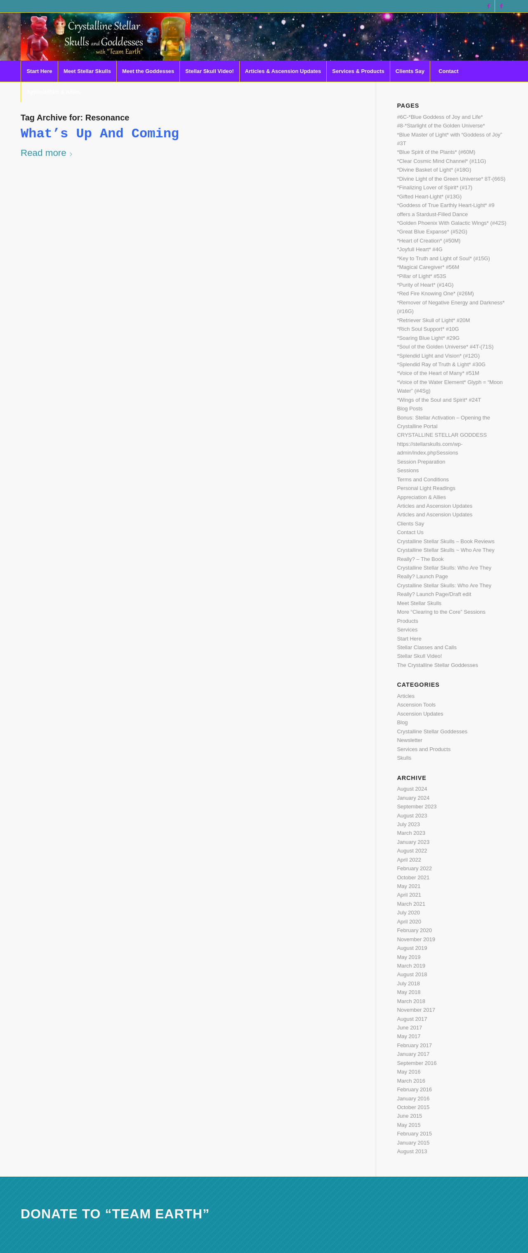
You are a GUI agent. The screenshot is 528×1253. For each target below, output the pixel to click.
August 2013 (412, 1151)
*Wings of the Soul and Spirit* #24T (439, 400)
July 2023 (408, 824)
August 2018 (412, 974)
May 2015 (408, 1125)
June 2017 (409, 1028)
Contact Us (410, 532)
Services (407, 629)
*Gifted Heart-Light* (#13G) (429, 196)
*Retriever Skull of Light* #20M (433, 320)
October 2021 (413, 877)
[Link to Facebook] (489, 6)
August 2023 (412, 816)
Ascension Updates (420, 714)
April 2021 (409, 895)
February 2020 (414, 930)
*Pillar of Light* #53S (421, 276)
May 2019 (408, 957)
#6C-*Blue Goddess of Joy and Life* (440, 117)
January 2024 (413, 798)
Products (407, 621)
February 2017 (414, 1045)
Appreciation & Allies (421, 497)
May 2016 (408, 1072)
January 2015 (413, 1143)
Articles (406, 696)
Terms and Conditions (423, 479)
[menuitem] (39, 71)
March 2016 (411, 1081)
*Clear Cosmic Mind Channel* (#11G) (441, 161)
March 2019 (411, 966)
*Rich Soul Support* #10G (428, 329)
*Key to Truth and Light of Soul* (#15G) (443, 258)
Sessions (408, 470)
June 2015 (409, 1116)
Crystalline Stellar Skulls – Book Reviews (445, 541)
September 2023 (416, 806)
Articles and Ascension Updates (434, 506)
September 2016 (416, 1063)
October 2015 (413, 1107)
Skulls (404, 758)
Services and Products (423, 749)
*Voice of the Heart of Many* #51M (438, 373)
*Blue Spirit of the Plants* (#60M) (436, 152)
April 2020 (409, 922)
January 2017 (413, 1054)
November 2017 (416, 1010)
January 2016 (413, 1098)
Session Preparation (421, 462)
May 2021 (408, 886)
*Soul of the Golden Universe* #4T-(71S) (445, 347)
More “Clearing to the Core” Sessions (441, 612)
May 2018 (408, 992)
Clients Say (410, 524)
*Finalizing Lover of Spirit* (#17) (434, 187)
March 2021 (411, 904)
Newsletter (409, 740)
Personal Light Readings (426, 488)
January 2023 (413, 842)
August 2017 (412, 1019)
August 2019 (412, 948)
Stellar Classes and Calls (427, 647)
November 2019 (416, 939)
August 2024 (412, 789)
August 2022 (412, 851)
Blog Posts (409, 408)
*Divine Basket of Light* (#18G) (434, 170)
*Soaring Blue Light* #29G (428, 338)
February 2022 (414, 868)
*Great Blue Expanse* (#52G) (432, 231)
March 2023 (411, 833)
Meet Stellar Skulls (419, 603)
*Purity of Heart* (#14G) (425, 285)
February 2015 (414, 1134)
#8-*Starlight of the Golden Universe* (441, 125)
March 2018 (411, 1001)
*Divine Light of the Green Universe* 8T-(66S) (451, 179)
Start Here (409, 639)
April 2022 (409, 860)
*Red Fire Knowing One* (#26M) (435, 293)
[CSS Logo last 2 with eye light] (105, 37)
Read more (47, 153)
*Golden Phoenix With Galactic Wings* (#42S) (451, 223)
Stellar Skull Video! (419, 656)
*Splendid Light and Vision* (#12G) (438, 356)
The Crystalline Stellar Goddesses (437, 665)
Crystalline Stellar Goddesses (432, 731)
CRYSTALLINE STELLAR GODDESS (442, 435)
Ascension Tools (416, 705)
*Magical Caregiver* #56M (428, 267)
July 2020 (408, 912)
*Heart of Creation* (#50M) (428, 241)
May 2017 (408, 1036)
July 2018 (408, 983)
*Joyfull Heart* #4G (420, 249)
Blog (402, 722)
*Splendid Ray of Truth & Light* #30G (441, 364)
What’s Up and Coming (100, 134)
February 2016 (414, 1089)
